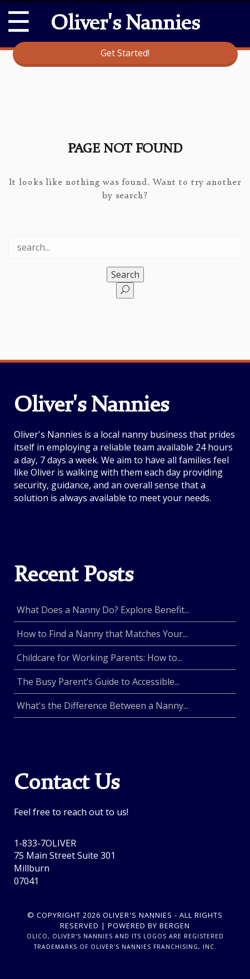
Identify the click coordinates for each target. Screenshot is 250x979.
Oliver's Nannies (125, 24)
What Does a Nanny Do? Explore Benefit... (103, 610)
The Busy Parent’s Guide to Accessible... (98, 681)
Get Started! (125, 53)
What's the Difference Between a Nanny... (102, 705)
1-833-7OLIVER (45, 843)
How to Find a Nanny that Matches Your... (102, 634)
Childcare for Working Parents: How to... (99, 658)
